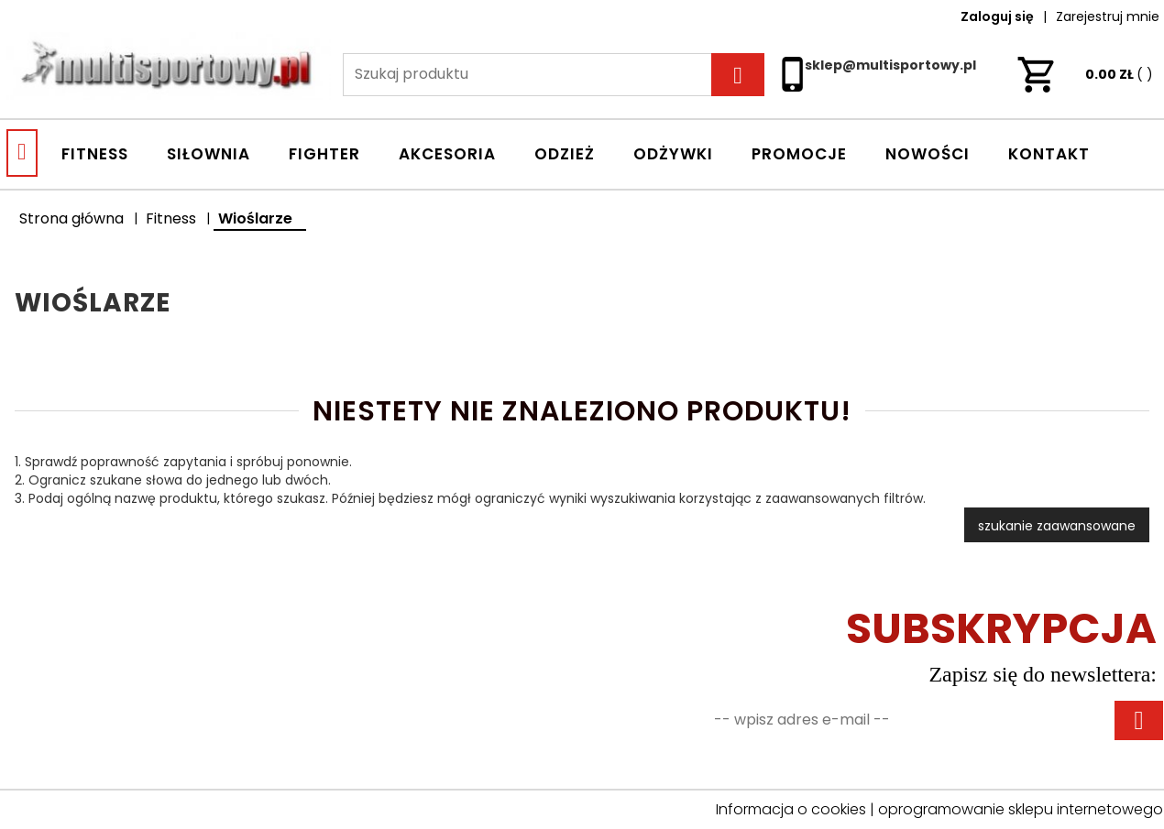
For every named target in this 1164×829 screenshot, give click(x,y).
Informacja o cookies (791, 809)
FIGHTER (324, 154)
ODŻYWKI (673, 154)
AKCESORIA (447, 154)
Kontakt (1049, 154)
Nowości (927, 154)
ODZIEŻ (564, 154)
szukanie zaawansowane (1057, 526)
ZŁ (1084, 74)
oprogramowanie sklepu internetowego (1020, 809)
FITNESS (94, 154)
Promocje (799, 154)
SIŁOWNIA (208, 154)
